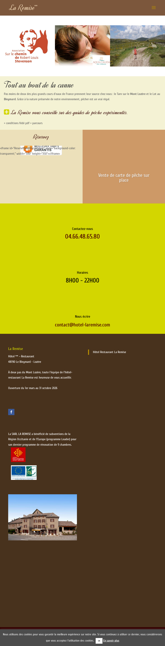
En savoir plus (111, 640)
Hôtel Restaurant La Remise (109, 360)
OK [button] (99, 641)
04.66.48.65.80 (82, 244)
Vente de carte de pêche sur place (123, 178)
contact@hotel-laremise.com (82, 333)
